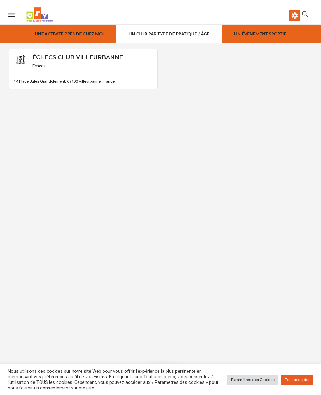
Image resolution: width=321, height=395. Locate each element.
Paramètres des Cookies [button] (253, 379)
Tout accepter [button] (297, 379)
